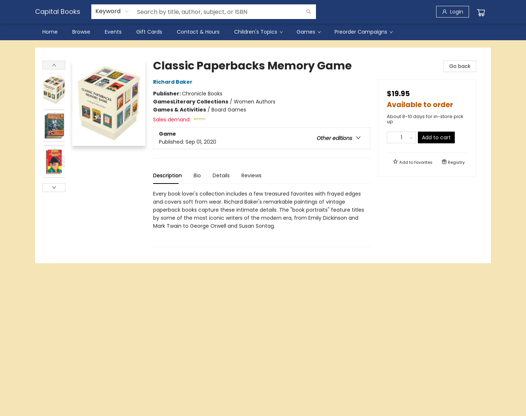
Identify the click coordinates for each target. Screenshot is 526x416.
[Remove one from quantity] (391, 137)
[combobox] (112, 11)
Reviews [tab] (251, 175)
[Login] (452, 12)
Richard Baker (174, 82)
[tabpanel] (261, 218)
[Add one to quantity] (411, 137)
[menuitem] (50, 31)
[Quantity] (401, 137)
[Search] (308, 11)
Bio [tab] (197, 175)
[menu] (263, 31)
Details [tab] (221, 175)
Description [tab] (167, 175)
